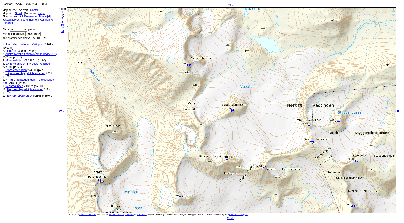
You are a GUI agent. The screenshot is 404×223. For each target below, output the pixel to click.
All (21, 16)
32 (62, 28)
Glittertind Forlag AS (238, 214)
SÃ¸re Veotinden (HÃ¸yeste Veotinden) (28, 63)
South (230, 218)
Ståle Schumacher (87, 214)
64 (62, 31)
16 (62, 25)
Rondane (8, 22)
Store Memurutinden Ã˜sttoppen (24, 44)
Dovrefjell (44, 16)
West (62, 111)
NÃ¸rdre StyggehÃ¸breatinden (25, 89)
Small (18, 13)
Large (41, 13)
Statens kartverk (116, 214)
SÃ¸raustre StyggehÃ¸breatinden (25, 73)
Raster (34, 10)
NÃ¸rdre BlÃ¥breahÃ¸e (21, 95)
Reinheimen (47, 19)
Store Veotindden (16, 70)
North (230, 4)
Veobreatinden (14, 86)
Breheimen (30, 16)
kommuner (142, 214)
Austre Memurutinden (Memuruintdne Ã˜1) (31, 54)
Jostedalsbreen (12, 19)
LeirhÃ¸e (10, 51)
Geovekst (129, 214)
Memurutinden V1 (16, 60)
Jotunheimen (30, 19)
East (400, 111)
